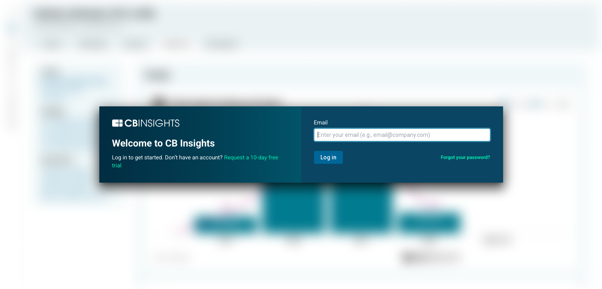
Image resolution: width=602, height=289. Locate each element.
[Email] (402, 134)
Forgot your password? (465, 157)
